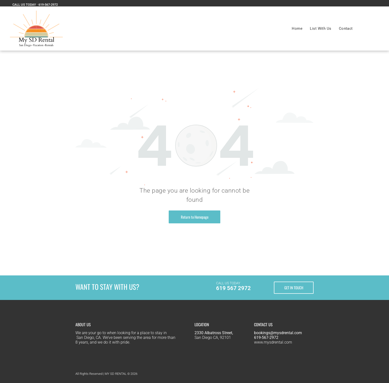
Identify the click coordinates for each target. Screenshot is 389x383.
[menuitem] (297, 28)
